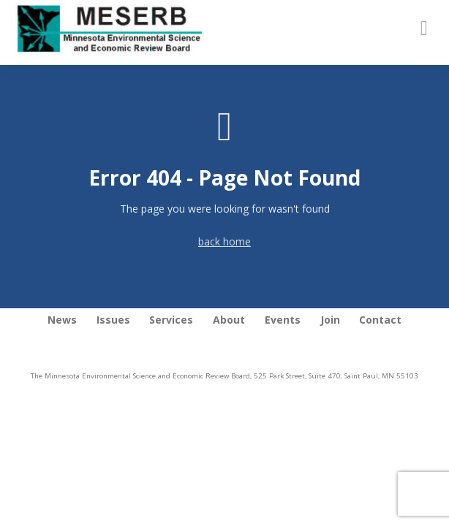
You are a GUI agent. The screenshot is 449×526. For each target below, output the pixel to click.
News (62, 320)
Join (330, 320)
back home (224, 241)
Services (171, 320)
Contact (380, 320)
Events (283, 320)
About (229, 320)
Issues (113, 320)
